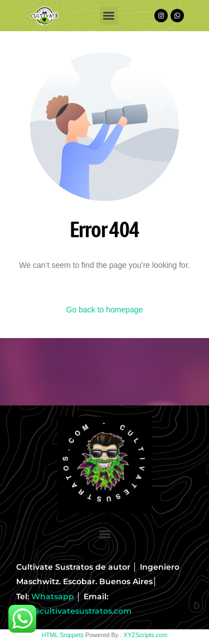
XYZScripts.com (146, 635)
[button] (109, 16)
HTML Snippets (63, 635)
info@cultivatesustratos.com (74, 611)
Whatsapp (52, 596)
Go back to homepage (104, 309)
